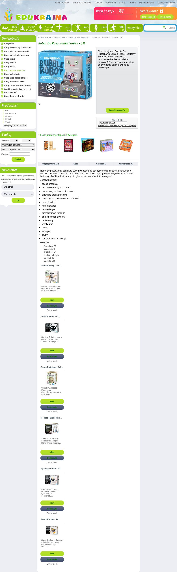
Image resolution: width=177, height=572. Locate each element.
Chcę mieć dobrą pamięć (16, 78)
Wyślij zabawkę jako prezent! (17, 89)
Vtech (7, 122)
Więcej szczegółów (117, 110)
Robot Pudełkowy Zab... (52, 367)
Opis (76, 164)
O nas (122, 2)
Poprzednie (39, 145)
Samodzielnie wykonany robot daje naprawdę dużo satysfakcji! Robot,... (52, 543)
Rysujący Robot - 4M (50, 468)
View (52, 300)
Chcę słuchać (10, 92)
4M (6, 110)
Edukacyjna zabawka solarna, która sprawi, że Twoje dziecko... (50, 288)
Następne (137, 145)
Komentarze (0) (126, 164)
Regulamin (110, 2)
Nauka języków (62, 2)
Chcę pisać (9, 66)
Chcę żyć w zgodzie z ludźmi (17, 85)
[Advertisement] (117, 88)
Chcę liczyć (9, 59)
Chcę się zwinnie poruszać (16, 55)
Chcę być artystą (12, 74)
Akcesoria (101, 164)
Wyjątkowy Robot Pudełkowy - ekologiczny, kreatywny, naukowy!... (51, 391)
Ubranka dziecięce (82, 2)
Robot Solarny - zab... (51, 266)
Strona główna (44, 37)
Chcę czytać (10, 63)
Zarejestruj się (148, 17)
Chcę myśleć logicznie (14, 70)
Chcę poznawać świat (14, 82)
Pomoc (132, 2)
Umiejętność (10, 38)
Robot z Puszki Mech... (51, 418)
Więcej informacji (50, 164)
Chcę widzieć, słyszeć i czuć (17, 47)
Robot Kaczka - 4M (50, 519)
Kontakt (98, 2)
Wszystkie (9, 44)
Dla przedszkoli (146, 2)
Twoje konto (165, 17)
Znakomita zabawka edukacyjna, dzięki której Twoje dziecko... (51, 440)
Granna (8, 116)
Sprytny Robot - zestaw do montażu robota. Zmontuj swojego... (51, 339)
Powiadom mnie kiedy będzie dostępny (117, 125)
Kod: (114, 120)
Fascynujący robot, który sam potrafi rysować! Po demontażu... (49, 492)
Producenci (9, 106)
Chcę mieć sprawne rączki (16, 51)
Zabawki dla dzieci (166, 2)
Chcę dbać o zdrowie (14, 96)
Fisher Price (10, 113)
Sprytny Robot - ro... (50, 316)
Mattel (8, 119)
